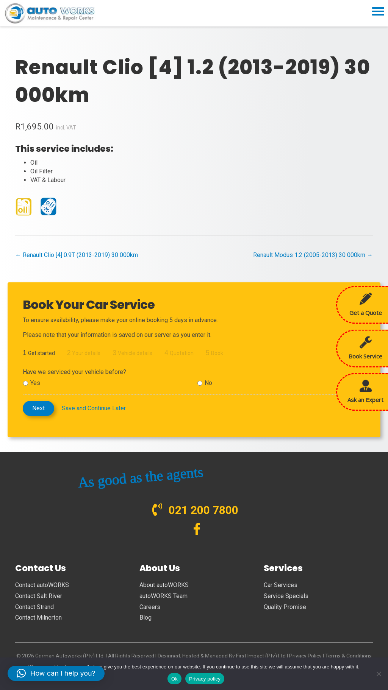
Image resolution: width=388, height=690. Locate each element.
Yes (35, 382)
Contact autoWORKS (42, 585)
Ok (174, 679)
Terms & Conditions (348, 656)
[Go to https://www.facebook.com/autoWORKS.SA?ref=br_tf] (196, 530)
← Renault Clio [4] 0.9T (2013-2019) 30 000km (76, 255)
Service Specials (286, 596)
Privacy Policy (305, 656)
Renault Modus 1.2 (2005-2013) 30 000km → (313, 255)
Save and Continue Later (94, 408)
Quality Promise (285, 607)
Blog (145, 617)
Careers (149, 607)
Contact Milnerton (38, 617)
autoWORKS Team (163, 596)
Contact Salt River (38, 596)
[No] (378, 674)
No (208, 382)
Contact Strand (34, 607)
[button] (56, 673)
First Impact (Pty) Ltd (261, 656)
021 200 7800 (203, 510)
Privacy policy (205, 679)
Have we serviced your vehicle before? (74, 371)
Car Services (280, 585)
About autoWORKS (164, 585)
